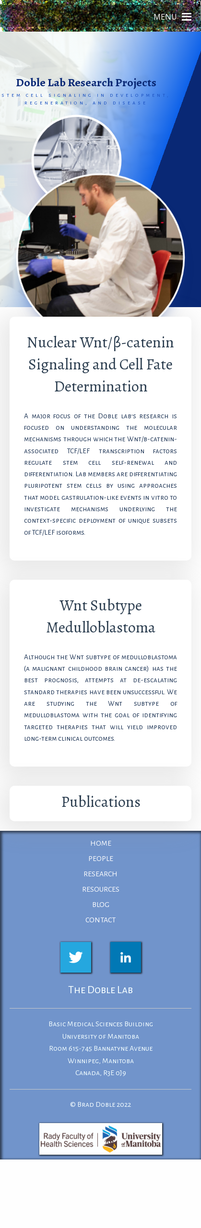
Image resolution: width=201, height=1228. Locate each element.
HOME (100, 843)
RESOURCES (100, 889)
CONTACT (100, 920)
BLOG (100, 904)
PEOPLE (100, 858)
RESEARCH (100, 874)
